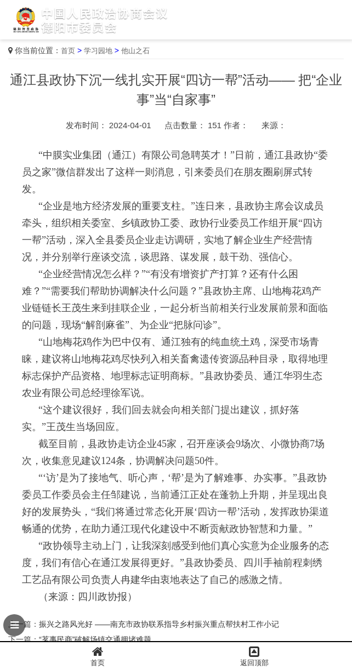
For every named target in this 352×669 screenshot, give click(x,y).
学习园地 (98, 51)
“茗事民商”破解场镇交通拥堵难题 (95, 639)
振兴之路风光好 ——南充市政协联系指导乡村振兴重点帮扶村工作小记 (159, 624)
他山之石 (135, 51)
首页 (68, 51)
